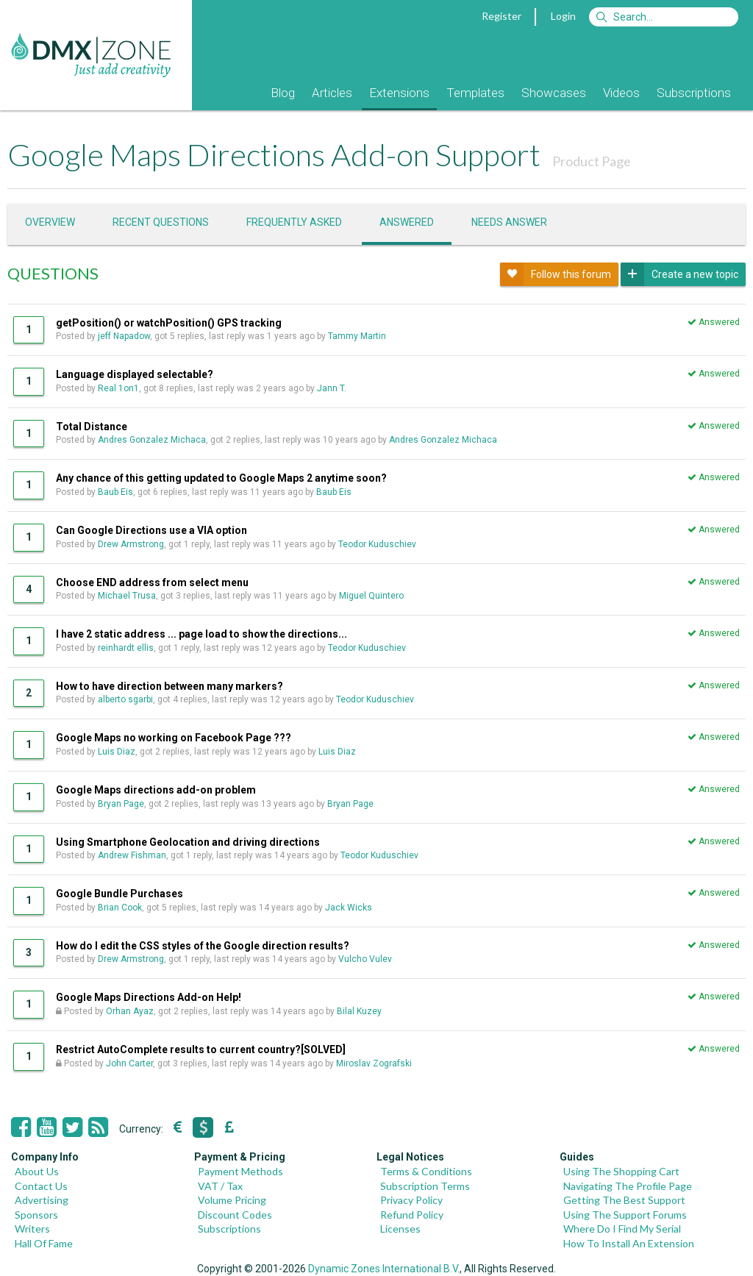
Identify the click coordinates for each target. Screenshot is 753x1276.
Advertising (41, 1200)
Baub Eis (115, 492)
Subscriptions (694, 92)
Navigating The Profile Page (627, 1186)
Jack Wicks (348, 907)
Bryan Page (121, 804)
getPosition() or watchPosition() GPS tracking (169, 323)
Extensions (399, 92)
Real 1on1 (118, 388)
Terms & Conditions (426, 1171)
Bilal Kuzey (359, 1011)
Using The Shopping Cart (621, 1171)
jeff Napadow (124, 336)
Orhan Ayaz (130, 1011)
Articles (332, 92)
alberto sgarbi (125, 699)
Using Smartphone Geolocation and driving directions (188, 842)
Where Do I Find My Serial (622, 1228)
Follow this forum (555, 274)
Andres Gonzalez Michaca (152, 440)
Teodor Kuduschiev (377, 544)
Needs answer (509, 222)
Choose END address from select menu (152, 582)
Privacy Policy (411, 1200)
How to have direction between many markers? (169, 686)
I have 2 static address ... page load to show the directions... (201, 634)
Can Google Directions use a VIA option (151, 530)
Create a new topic (679, 274)
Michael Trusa (127, 596)
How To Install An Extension (628, 1243)
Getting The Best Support (624, 1200)
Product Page (591, 161)
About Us (37, 1171)
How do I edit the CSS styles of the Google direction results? (202, 946)
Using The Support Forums (625, 1214)
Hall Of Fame (44, 1243)
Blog (283, 92)
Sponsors (36, 1214)
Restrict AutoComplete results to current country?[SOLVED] (201, 1049)
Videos (621, 92)
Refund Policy (411, 1214)
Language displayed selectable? (134, 374)
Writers (32, 1228)
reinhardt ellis (126, 648)
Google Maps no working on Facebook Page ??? (173, 738)
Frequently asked (294, 222)
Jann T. (331, 388)
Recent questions (161, 222)
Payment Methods (240, 1171)
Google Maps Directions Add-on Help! (148, 997)
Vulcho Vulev (365, 959)
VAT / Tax (220, 1186)
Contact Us (41, 1186)
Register (501, 16)
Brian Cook (120, 907)
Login (563, 16)
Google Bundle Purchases (119, 893)
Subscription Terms (425, 1186)
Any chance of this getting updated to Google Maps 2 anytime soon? (221, 478)
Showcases (553, 92)
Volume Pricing (232, 1200)
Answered (406, 222)
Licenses (400, 1228)
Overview (50, 222)
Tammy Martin (357, 336)
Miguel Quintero (371, 596)
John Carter (129, 1063)
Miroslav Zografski (374, 1063)
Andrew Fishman (132, 855)
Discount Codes (235, 1214)
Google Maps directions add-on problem (156, 790)
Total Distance (91, 426)
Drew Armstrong (131, 544)
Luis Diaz (116, 751)
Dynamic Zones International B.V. (384, 1269)
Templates (475, 92)
